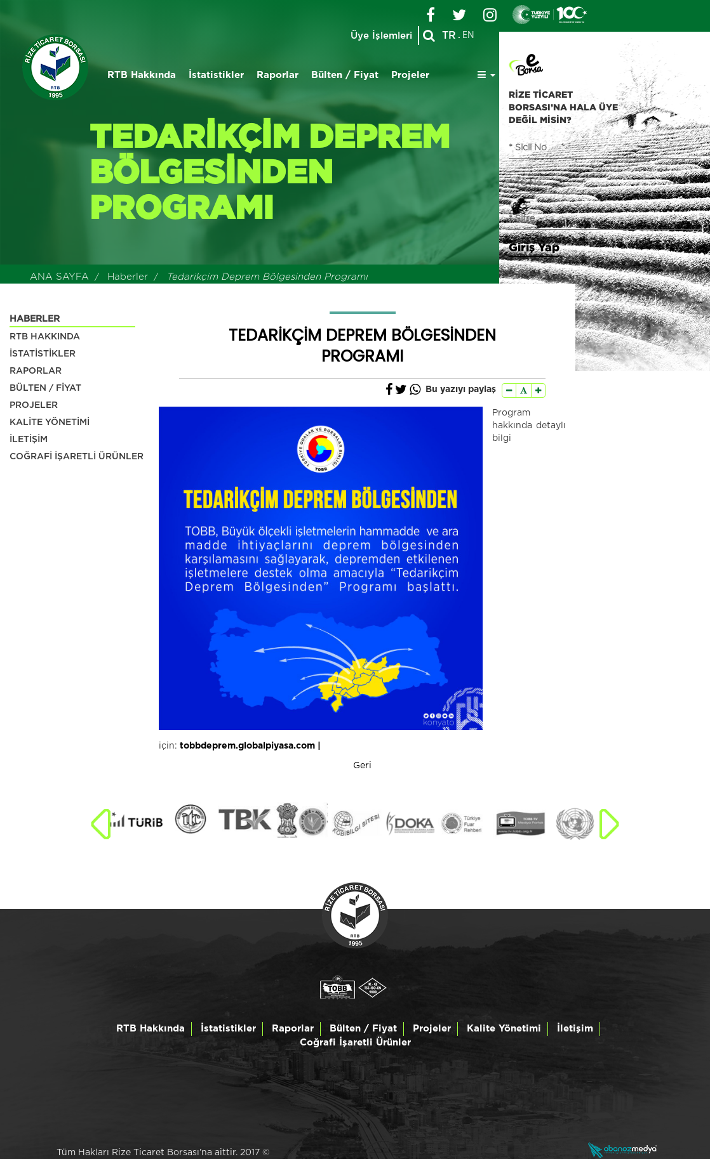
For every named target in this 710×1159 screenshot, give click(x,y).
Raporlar (277, 75)
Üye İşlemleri (381, 36)
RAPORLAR (36, 371)
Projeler (410, 75)
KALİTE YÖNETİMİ (50, 422)
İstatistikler (216, 75)
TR (449, 35)
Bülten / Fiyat (344, 75)
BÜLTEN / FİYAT (45, 388)
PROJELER (34, 405)
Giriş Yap (534, 246)
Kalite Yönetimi (504, 1028)
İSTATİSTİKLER (43, 354)
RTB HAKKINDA (45, 336)
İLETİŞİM (29, 439)
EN (468, 35)
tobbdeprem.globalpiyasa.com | (250, 746)
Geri (362, 765)
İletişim (575, 1028)
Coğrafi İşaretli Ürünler (355, 1042)
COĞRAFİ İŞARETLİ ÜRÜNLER (77, 456)
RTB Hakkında (141, 75)
